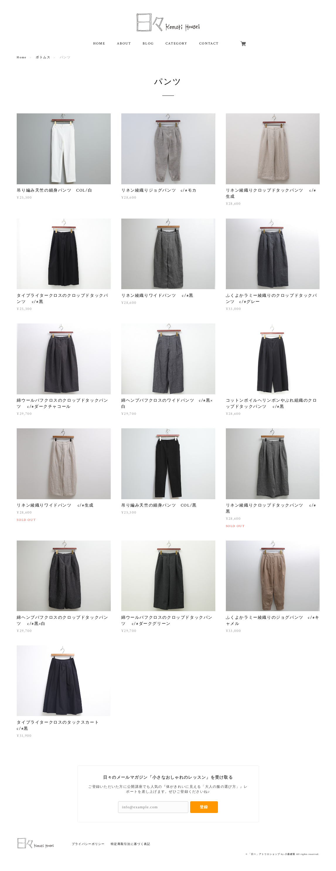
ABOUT (124, 43)
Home (21, 57)
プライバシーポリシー (88, 844)
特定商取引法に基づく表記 (130, 844)
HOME (99, 43)
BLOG (148, 43)
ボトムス (43, 57)
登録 (204, 807)
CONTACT (209, 43)
